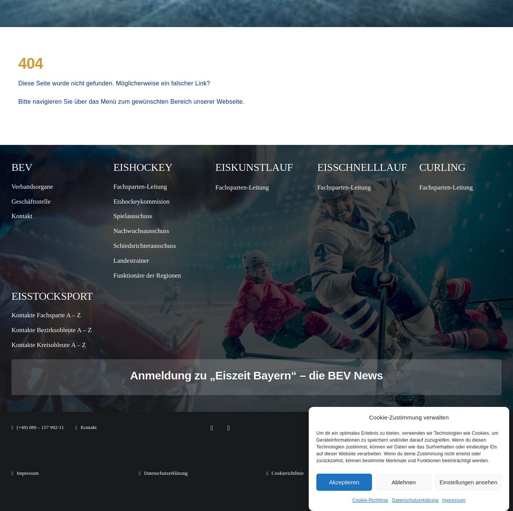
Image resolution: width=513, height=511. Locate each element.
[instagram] (228, 427)
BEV (21, 167)
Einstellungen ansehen (468, 482)
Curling (442, 167)
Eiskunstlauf (254, 167)
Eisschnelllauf (362, 167)
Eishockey (142, 167)
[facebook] (211, 427)
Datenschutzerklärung (415, 500)
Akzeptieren (344, 482)
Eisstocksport (52, 296)
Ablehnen (403, 482)
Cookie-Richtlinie (370, 500)
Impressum (454, 500)
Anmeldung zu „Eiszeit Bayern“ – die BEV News (256, 375)
